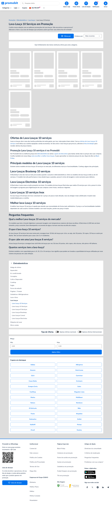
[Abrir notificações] (96, 5)
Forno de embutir (16, 281)
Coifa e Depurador (16, 272)
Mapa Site (33, 464)
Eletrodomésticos (22, 13)
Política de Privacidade (37, 455)
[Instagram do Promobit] (97, 480)
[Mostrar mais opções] (44, 8)
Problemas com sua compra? (94, 455)
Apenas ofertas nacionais (68, 325)
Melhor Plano (34, 480)
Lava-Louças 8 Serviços (19, 302)
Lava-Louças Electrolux (19, 311)
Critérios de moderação (92, 446)
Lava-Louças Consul (18, 308)
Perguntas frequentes (92, 451)
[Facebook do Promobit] (87, 480)
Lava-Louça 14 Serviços (19, 299)
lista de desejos (89, 137)
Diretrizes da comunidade (93, 442)
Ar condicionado (15, 266)
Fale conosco (34, 446)
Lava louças (31, 13)
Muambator (33, 493)
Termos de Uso (34, 460)
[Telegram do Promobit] (108, 480)
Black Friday (61, 442)
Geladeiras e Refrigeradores (19, 287)
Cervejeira (13, 269)
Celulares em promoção (65, 446)
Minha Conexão (35, 489)
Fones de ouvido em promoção (67, 451)
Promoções (12, 13)
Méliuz (32, 484)
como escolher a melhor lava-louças (42, 149)
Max (58, 335)
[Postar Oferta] (76, 5)
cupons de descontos (61, 147)
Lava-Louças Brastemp (19, 305)
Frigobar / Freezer (16, 284)
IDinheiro (33, 475)
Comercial (33, 442)
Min (11, 335)
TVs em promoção (63, 469)
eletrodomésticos (42, 147)
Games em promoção (64, 455)
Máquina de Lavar (16, 315)
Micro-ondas (14, 318)
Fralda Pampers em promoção (67, 464)
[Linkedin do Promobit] (103, 480)
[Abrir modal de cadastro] (106, 5)
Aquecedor (14, 263)
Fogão (12, 278)
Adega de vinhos (15, 260)
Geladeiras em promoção (65, 460)
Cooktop (13, 275)
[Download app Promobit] (67, 5)
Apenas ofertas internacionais (92, 325)
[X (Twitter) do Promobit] (92, 480)
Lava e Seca (14, 290)
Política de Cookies (36, 451)
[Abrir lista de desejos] (86, 5)
